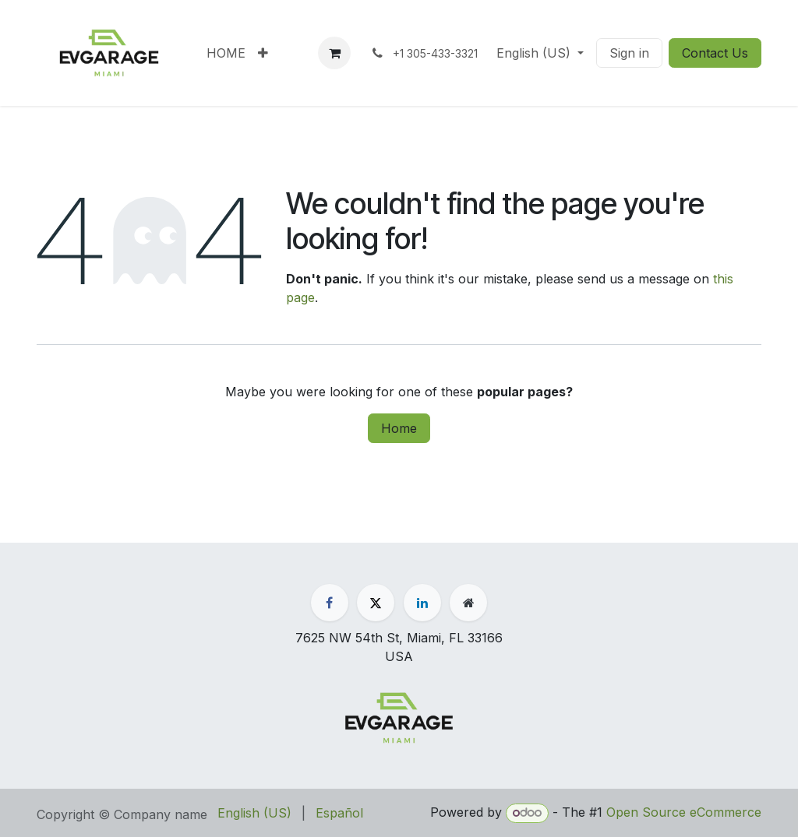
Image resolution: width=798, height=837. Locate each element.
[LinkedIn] (422, 602)
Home (399, 428)
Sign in (629, 53)
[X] (375, 602)
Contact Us (715, 53)
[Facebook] (329, 602)
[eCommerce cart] (334, 53)
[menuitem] (226, 53)
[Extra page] (468, 602)
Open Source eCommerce (683, 812)
